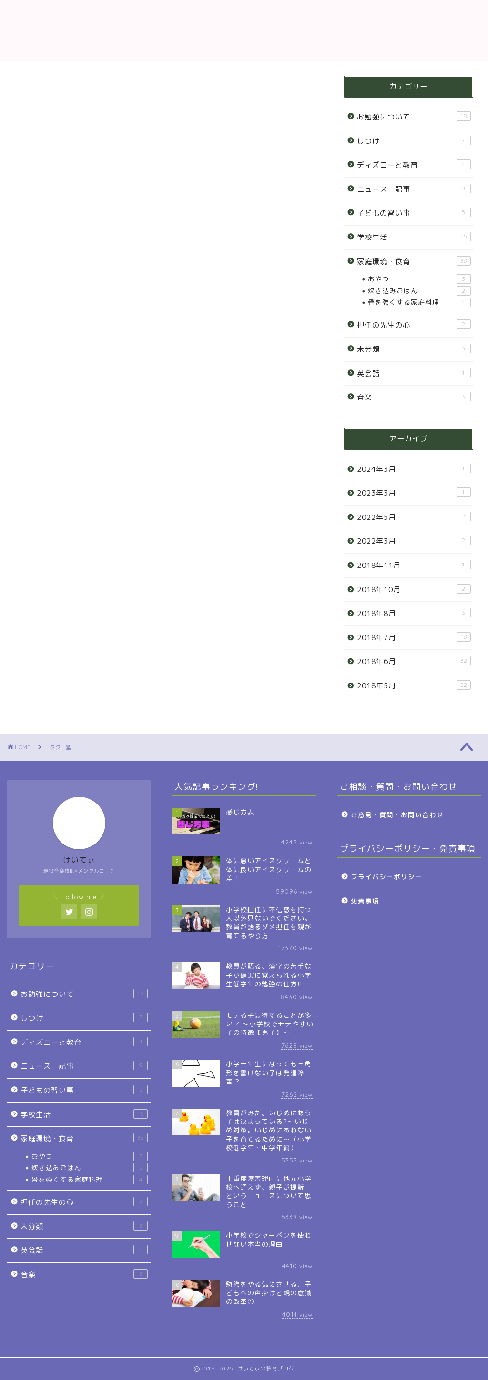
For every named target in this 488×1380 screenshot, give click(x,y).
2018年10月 (414, 589)
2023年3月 (414, 492)
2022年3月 (414, 541)
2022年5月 (414, 517)
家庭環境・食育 (414, 261)
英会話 (414, 373)
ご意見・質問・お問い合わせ (397, 814)
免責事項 (365, 900)
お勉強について (414, 116)
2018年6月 (414, 661)
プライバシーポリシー (386, 876)
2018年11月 (414, 565)
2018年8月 (414, 613)
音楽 (414, 397)
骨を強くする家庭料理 (419, 302)
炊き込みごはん (419, 291)
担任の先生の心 (414, 324)
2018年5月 (414, 685)
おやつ (419, 279)
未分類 (414, 349)
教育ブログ (244, 30)
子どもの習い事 (414, 213)
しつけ (414, 141)
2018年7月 (414, 637)
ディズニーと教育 (414, 164)
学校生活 (414, 237)
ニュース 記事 (414, 189)
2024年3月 (414, 469)
